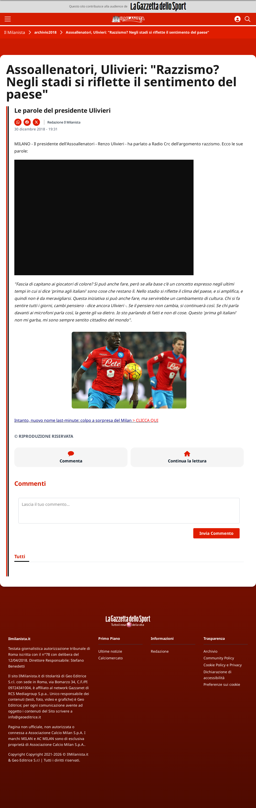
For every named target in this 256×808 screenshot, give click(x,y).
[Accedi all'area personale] (237, 19)
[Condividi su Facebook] (27, 122)
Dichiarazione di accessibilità (217, 674)
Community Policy (219, 657)
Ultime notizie (110, 651)
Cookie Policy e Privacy (223, 664)
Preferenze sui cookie (222, 684)
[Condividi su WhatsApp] (18, 122)
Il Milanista (14, 32)
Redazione (160, 651)
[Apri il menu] (7, 19)
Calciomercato (110, 657)
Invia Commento (216, 533)
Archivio (210, 651)
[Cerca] (248, 19)
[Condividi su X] (36, 122)
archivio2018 (45, 32)
